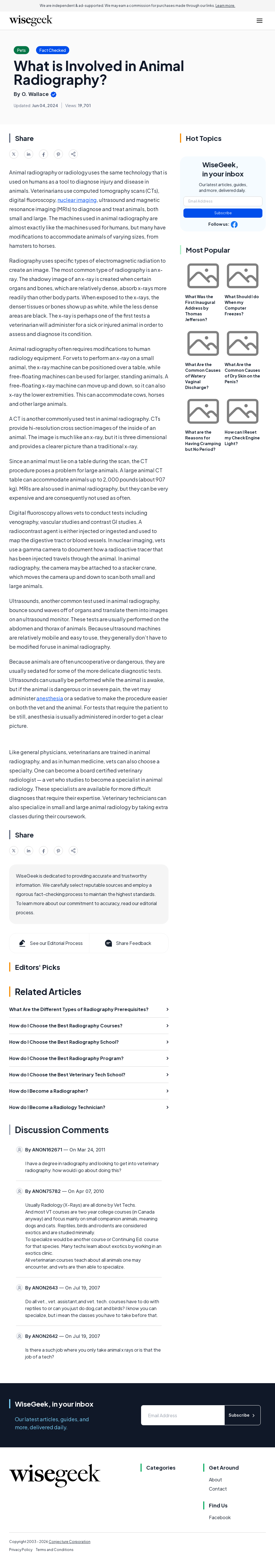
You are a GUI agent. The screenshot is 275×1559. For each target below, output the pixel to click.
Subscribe (223, 213)
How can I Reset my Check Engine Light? (242, 437)
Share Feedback (127, 943)
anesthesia (49, 698)
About (215, 1480)
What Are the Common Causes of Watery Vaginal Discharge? (203, 376)
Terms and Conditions (55, 1550)
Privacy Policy (20, 1550)
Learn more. (225, 5)
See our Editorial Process (50, 943)
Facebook (220, 1517)
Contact (218, 1489)
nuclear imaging (77, 199)
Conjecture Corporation (69, 1542)
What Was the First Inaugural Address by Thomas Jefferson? (200, 308)
